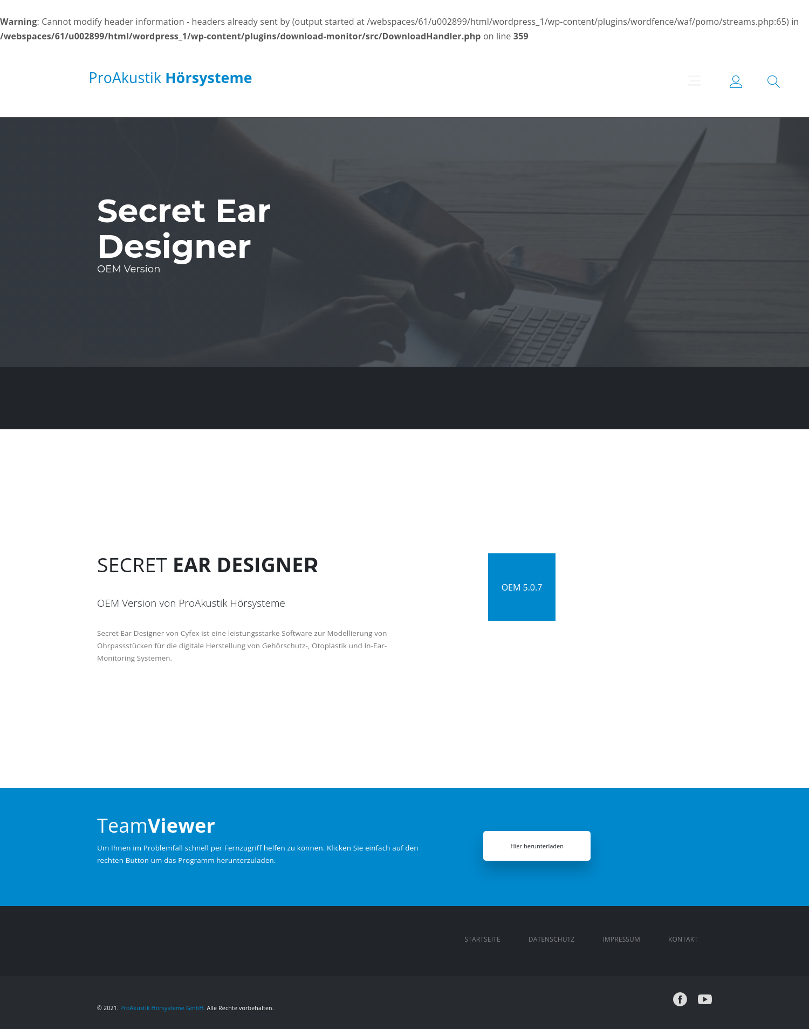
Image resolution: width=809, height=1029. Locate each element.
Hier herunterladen (536, 846)
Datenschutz (552, 939)
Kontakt (683, 939)
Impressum (621, 939)
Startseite (483, 939)
